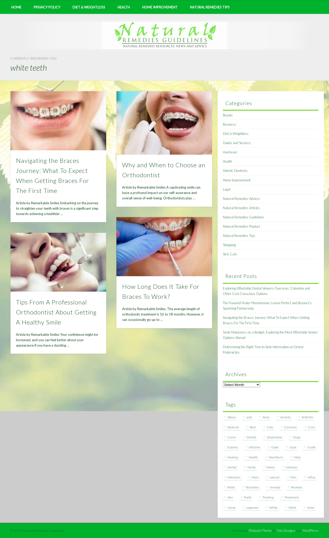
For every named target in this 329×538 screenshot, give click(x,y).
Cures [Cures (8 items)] (231, 437)
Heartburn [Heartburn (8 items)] (276, 457)
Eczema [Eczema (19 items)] (232, 447)
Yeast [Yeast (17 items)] (310, 507)
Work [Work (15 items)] (292, 507)
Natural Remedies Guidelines (243, 217)
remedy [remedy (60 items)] (275, 487)
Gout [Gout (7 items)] (292, 447)
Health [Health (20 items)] (253, 457)
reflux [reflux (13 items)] (311, 477)
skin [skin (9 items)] (230, 497)
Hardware (230, 152)
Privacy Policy (47, 7)
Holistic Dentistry (235, 171)
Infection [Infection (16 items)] (291, 467)
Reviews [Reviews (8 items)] (296, 487)
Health (123, 7)
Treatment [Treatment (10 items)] (292, 497)
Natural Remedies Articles (241, 208)
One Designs (286, 530)
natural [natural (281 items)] (274, 477)
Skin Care (230, 254)
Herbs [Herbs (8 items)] (251, 467)
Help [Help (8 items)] (297, 457)
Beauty (228, 115)
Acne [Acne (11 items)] (266, 417)
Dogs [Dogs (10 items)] (296, 437)
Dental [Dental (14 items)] (251, 437)
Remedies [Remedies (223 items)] (252, 487)
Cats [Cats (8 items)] (270, 427)
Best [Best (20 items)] (253, 427)
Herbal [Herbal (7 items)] (231, 467)
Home (16, 7)
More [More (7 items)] (255, 477)
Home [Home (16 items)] (271, 467)
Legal (226, 189)
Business (229, 124)
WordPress (310, 530)
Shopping (229, 245)
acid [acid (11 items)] (249, 417)
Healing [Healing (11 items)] (232, 457)
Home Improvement (160, 7)
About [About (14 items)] (231, 417)
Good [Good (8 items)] (274, 447)
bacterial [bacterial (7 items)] (233, 427)
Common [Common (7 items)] (290, 427)
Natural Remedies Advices (241, 199)
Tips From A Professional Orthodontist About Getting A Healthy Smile (56, 312)
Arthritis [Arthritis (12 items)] (307, 417)
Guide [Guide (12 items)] (311, 447)
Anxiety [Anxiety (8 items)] (285, 417)
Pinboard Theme (260, 530)
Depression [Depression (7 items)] (274, 437)
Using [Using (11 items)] (231, 507)
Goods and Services (237, 143)
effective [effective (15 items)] (254, 447)
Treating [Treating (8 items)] (267, 497)
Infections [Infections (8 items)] (233, 477)
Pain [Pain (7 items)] (293, 477)
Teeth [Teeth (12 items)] (247, 497)
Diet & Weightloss (88, 7)
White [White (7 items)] (273, 507)
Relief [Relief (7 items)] (231, 487)
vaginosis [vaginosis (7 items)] (252, 507)
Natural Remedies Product (241, 226)
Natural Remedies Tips (210, 7)
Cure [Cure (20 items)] (311, 427)
